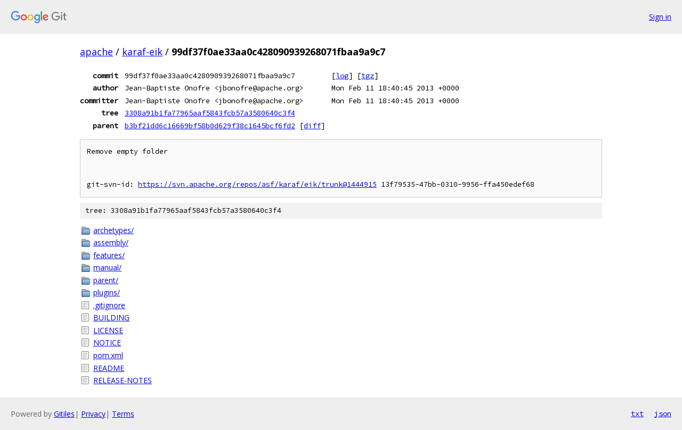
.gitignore (109, 305)
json (662, 413)
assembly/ (110, 242)
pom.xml (108, 355)
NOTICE (107, 342)
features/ (109, 255)
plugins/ (106, 292)
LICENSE (108, 330)
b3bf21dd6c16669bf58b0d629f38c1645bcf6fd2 (210, 125)
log (342, 75)
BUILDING (111, 317)
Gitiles (64, 414)
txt (637, 413)
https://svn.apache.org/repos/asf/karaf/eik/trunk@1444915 (257, 184)
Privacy (93, 414)
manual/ (107, 267)
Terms (123, 414)
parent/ (105, 280)
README (108, 368)
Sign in (660, 17)
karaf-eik (142, 51)
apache (96, 51)
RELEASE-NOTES (122, 380)
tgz (367, 75)
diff (312, 125)
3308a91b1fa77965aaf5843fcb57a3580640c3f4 (210, 113)
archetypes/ (113, 230)
